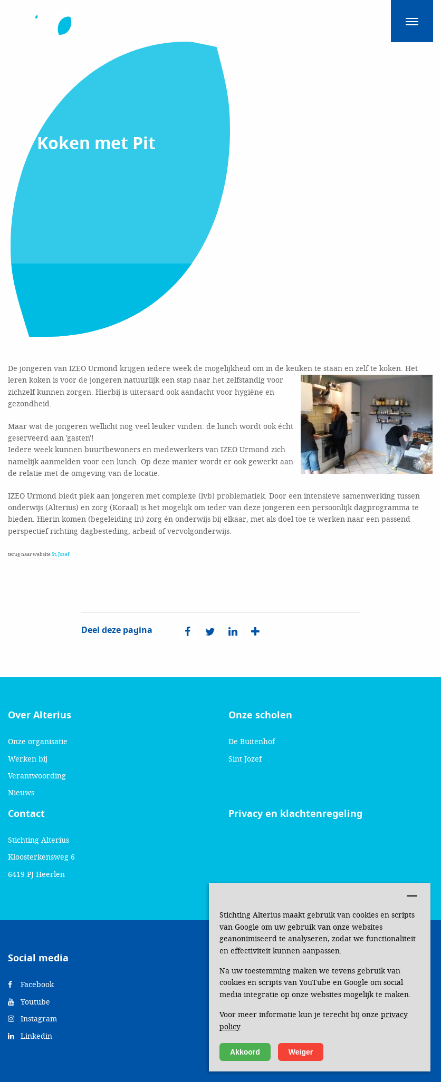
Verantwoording (37, 776)
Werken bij (27, 759)
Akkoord (245, 1052)
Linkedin (30, 1036)
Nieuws (21, 792)
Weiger (301, 1052)
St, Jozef (60, 554)
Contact (26, 814)
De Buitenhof (251, 741)
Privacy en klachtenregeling (295, 814)
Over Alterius (39, 715)
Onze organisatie (38, 741)
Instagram (32, 1018)
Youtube (29, 1002)
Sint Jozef (245, 759)
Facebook (31, 984)
